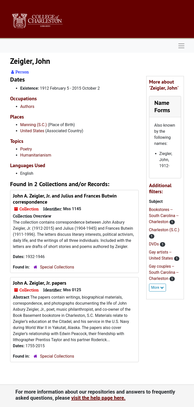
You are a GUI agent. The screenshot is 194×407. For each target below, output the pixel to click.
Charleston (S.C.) (164, 229)
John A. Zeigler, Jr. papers (39, 283)
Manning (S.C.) (33, 124)
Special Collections (57, 267)
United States (32, 130)
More (157, 287)
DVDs (154, 244)
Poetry (26, 149)
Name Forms (162, 106)
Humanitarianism (35, 155)
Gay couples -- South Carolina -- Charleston (164, 272)
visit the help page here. (98, 398)
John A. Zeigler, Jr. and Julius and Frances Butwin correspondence (65, 198)
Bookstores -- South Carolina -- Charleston (164, 215)
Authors (27, 106)
